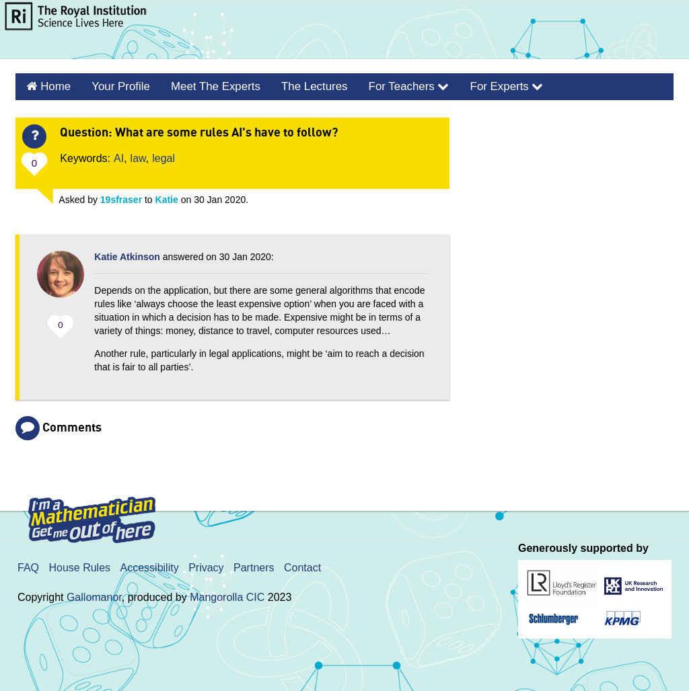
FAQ (28, 565)
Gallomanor (94, 595)
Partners (253, 565)
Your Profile (115, 85)
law (138, 156)
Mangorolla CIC (227, 595)
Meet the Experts (206, 85)
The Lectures (300, 85)
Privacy (205, 565)
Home (53, 85)
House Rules (79, 565)
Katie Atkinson (127, 254)
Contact (302, 565)
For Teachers (391, 85)
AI (119, 156)
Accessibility (149, 565)
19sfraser (121, 197)
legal (163, 156)
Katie (166, 197)
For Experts (484, 85)
